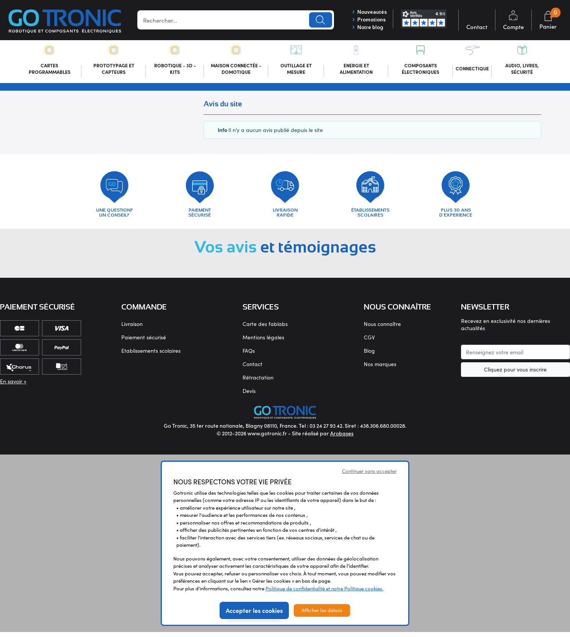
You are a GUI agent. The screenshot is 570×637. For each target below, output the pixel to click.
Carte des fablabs (265, 328)
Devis (249, 395)
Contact (252, 369)
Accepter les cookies (254, 615)
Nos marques (380, 369)
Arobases (341, 438)
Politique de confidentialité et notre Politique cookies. (324, 593)
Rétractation (258, 382)
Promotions (367, 20)
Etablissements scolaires (151, 355)
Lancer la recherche (317, 20)
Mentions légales (263, 342)
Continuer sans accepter (369, 475)
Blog (369, 355)
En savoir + (13, 386)
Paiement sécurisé (143, 342)
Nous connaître (382, 328)
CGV (369, 342)
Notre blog (365, 29)
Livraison (132, 328)
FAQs (249, 355)
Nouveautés (367, 12)
